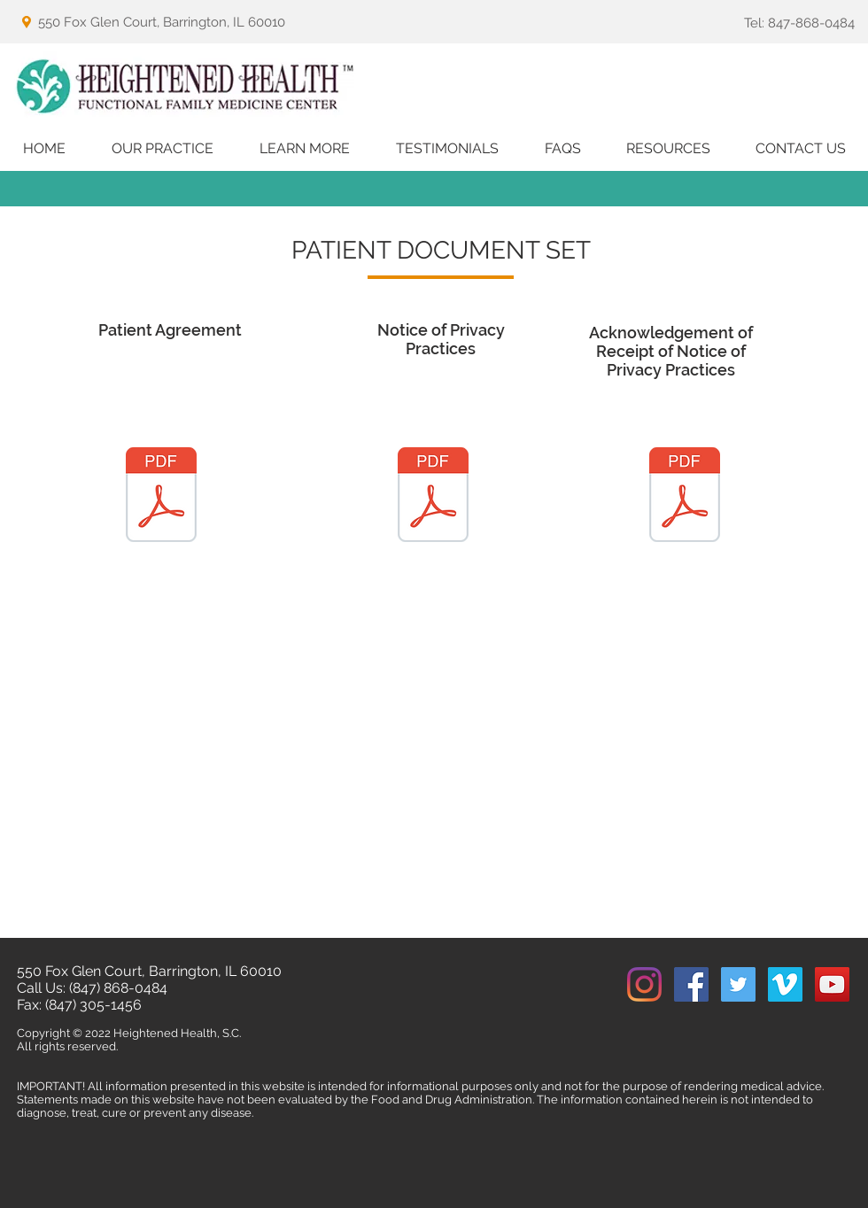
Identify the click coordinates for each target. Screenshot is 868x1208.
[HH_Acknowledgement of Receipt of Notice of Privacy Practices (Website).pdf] (685, 497)
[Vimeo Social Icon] (785, 984)
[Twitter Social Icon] (738, 984)
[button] (162, 149)
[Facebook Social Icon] (691, 984)
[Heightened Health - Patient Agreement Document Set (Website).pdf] (161, 497)
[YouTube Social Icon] (832, 984)
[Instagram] (644, 984)
